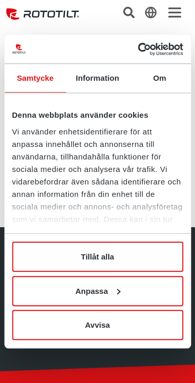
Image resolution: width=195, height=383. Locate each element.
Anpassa (98, 290)
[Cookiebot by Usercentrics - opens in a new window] (139, 49)
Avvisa (97, 324)
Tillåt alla (97, 256)
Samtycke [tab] (35, 77)
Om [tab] (159, 77)
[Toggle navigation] (175, 12)
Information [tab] (98, 77)
